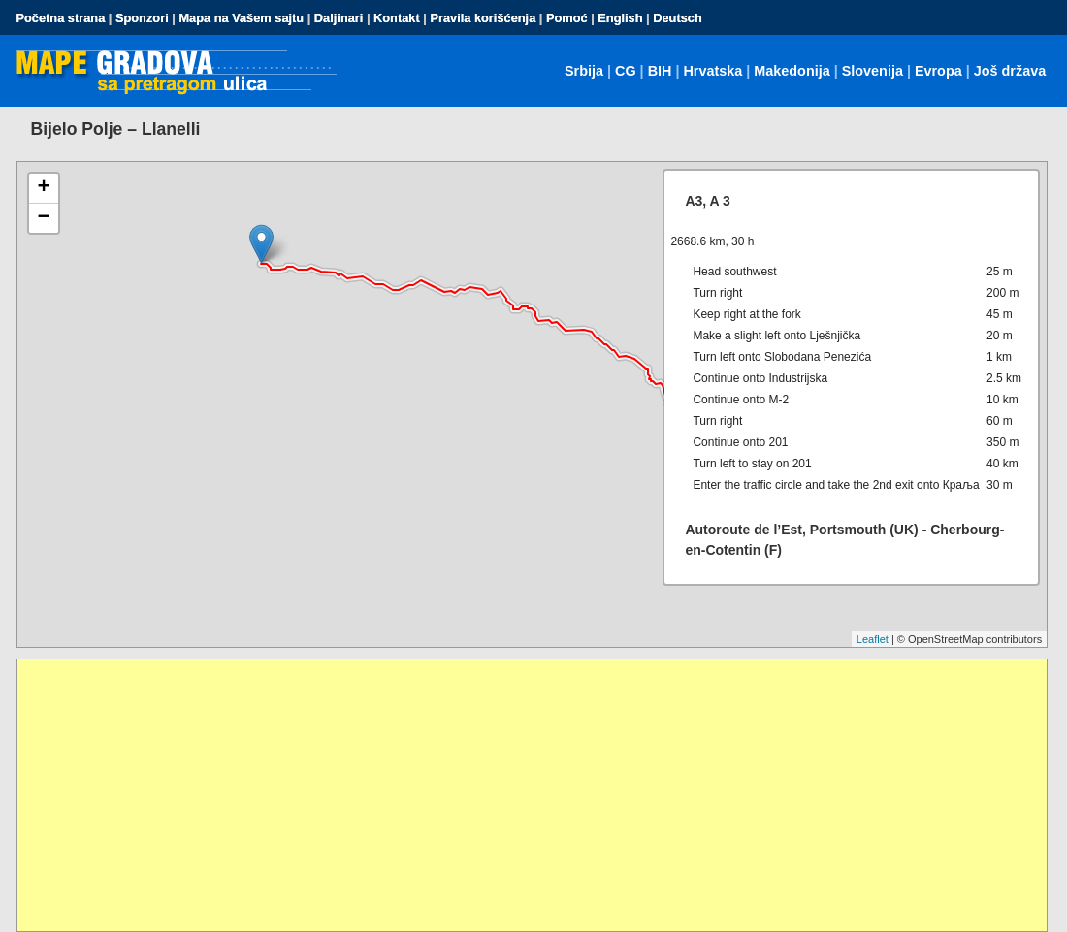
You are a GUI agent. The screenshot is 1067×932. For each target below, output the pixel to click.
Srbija (584, 71)
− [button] (43, 218)
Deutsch (677, 18)
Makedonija (791, 71)
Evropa (938, 71)
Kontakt (396, 18)
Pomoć (567, 18)
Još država (1010, 71)
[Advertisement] (532, 795)
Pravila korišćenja (482, 18)
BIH (660, 71)
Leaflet (873, 639)
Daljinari (339, 18)
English (620, 18)
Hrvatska (712, 71)
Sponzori (142, 18)
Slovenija (872, 71)
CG (625, 71)
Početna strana (61, 18)
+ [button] (43, 188)
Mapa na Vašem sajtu (241, 18)
